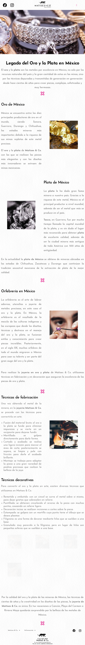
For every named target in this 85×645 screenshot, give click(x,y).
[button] (76, 5)
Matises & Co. (14, 630)
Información (30, 630)
